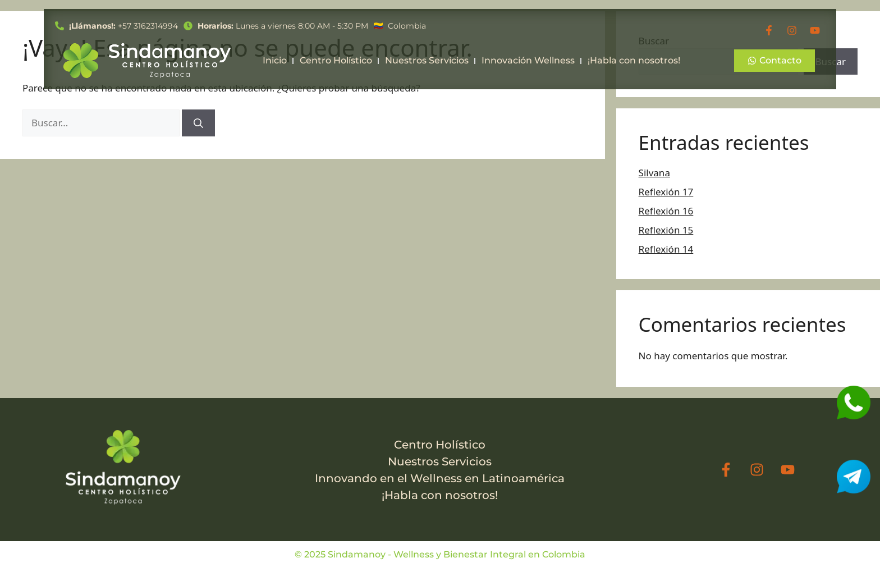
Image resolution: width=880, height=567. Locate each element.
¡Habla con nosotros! (634, 60)
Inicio (275, 60)
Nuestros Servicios (427, 60)
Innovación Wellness (528, 60)
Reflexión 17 (666, 191)
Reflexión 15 (666, 229)
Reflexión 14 (666, 249)
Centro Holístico (336, 60)
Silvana (654, 172)
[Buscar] (198, 122)
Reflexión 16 (666, 210)
